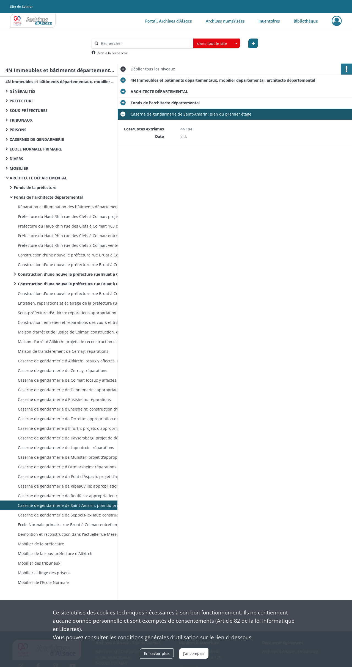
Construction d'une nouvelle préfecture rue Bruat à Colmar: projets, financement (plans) (73, 255)
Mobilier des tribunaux (39, 563)
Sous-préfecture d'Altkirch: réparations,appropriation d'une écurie (73, 312)
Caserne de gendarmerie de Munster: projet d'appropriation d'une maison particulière (73, 457)
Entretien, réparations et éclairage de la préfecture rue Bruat (73, 303)
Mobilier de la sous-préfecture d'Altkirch (55, 553)
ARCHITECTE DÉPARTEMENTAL (38, 178)
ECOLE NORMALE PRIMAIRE (36, 149)
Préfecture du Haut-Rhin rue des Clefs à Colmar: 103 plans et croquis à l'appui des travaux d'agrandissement (73, 226)
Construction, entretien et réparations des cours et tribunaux (73, 322)
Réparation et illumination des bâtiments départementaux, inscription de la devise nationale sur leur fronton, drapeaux (73, 206)
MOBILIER (19, 168)
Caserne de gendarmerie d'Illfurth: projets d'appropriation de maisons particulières (73, 428)
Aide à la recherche (113, 53)
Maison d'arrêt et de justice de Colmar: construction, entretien (73, 332)
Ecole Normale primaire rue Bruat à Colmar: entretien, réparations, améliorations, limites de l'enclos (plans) (73, 524)
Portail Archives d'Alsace (168, 21)
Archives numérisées (225, 21)
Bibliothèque (306, 21)
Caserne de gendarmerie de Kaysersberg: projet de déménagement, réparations (73, 438)
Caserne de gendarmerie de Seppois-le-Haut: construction (72, 515)
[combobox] (216, 43)
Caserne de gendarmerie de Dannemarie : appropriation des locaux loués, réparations (73, 389)
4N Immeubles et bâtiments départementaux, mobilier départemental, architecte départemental (61, 81)
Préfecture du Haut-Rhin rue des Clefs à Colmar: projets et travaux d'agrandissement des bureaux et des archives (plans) (73, 216)
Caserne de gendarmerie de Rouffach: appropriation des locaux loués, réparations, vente (73, 495)
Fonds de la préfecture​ (35, 187)
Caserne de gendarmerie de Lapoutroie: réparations (66, 447)
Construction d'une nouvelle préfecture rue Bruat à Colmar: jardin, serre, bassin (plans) (73, 293)
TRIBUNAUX (21, 120)
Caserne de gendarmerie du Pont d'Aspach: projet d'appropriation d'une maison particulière (73, 476)
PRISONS (18, 129)
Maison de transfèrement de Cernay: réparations (63, 351)
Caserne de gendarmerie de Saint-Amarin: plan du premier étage (73, 505)
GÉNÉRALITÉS (22, 91)
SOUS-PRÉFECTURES (29, 110)
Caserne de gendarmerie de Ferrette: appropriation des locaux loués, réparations (73, 418)
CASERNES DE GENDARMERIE (37, 139)
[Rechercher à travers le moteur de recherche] (145, 43)
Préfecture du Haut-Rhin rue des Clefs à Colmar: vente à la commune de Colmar (73, 245)
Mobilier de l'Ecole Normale (43, 582)
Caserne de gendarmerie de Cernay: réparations (63, 370)
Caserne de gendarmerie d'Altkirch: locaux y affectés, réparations (73, 360)
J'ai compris (193, 653)
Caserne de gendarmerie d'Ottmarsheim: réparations (67, 466)
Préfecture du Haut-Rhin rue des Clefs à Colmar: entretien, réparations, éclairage (73, 235)
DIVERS (16, 158)
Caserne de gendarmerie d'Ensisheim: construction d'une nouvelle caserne (73, 409)
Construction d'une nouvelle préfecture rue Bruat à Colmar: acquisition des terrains (73, 264)
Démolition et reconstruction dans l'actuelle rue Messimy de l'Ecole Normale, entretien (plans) (73, 534)
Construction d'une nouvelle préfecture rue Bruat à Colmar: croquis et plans (73, 283)
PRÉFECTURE (22, 100)
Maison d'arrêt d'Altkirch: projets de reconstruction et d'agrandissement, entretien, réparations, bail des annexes (73, 341)
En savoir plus (157, 653)
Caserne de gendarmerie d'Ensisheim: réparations (64, 399)
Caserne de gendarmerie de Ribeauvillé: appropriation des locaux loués (73, 486)
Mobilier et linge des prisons (44, 572)
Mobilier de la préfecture (41, 543)
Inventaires (269, 21)
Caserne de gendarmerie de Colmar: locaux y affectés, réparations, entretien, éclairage (73, 380)
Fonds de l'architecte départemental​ (48, 197)
